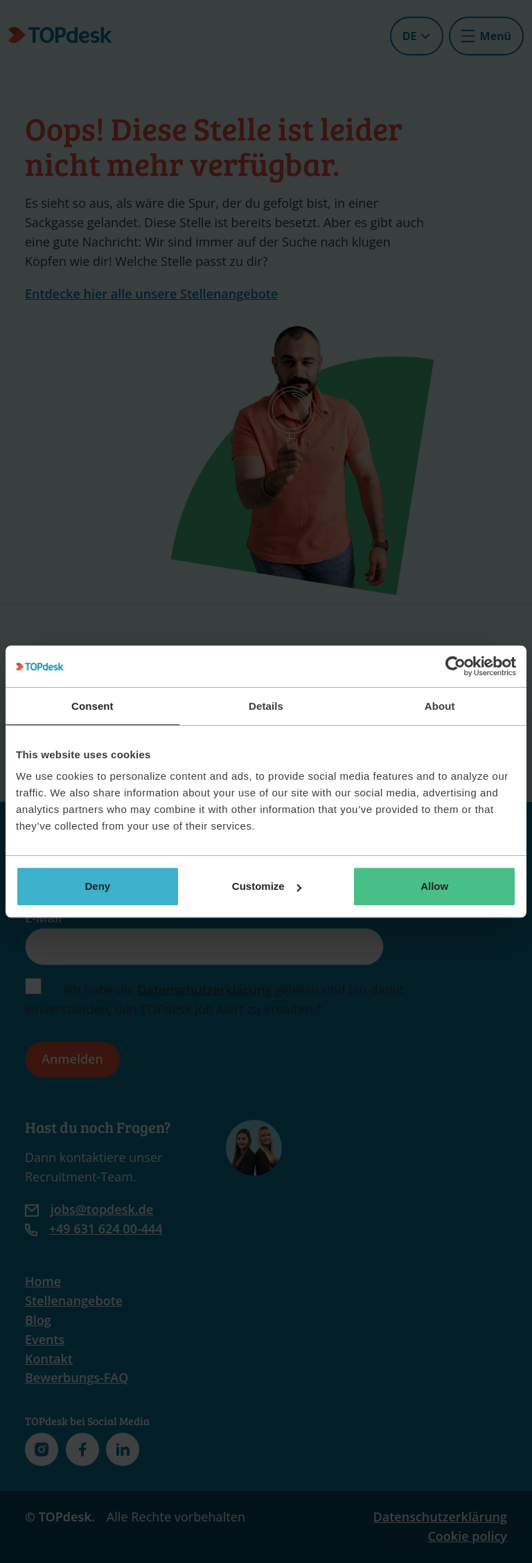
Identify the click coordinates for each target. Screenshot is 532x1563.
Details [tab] (266, 706)
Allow (434, 886)
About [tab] (440, 706)
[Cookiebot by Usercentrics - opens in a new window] (455, 666)
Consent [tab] (92, 706)
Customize (266, 886)
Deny (97, 886)
